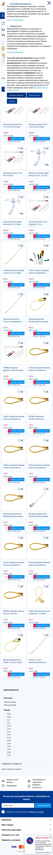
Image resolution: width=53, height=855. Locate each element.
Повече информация (15, 20)
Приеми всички (34, 95)
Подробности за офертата (43, 852)
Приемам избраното (16, 95)
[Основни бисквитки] (8, 4)
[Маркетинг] (8, 26)
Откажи (12, 101)
